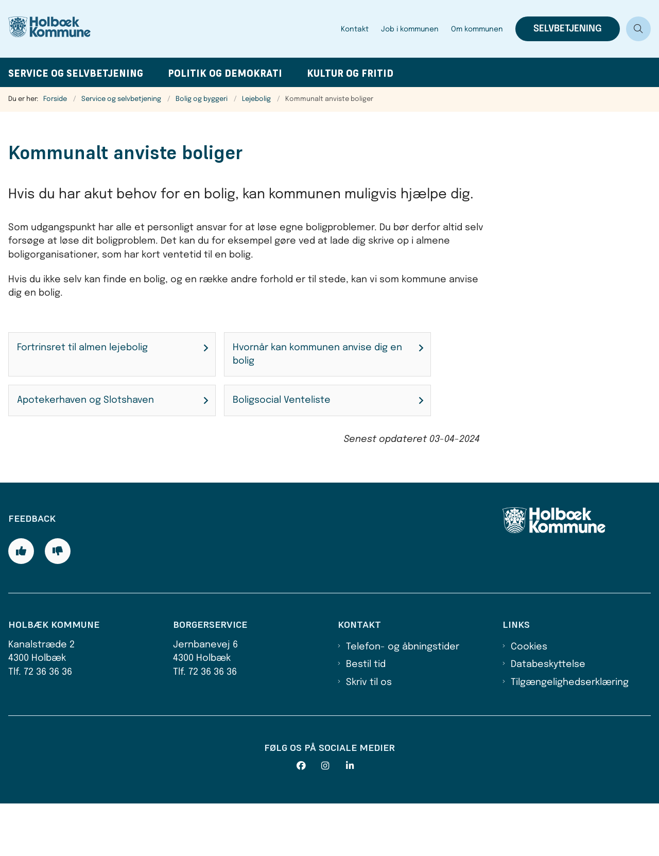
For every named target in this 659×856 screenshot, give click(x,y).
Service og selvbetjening (75, 73)
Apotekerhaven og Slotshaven (85, 400)
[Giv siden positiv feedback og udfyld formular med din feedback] (21, 604)
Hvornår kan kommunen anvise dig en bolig (317, 354)
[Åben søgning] (638, 28)
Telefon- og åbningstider (402, 699)
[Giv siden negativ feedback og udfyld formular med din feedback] (58, 604)
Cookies (529, 699)
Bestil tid (366, 717)
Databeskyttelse (548, 717)
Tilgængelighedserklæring (570, 735)
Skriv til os (369, 735)
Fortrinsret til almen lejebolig (82, 347)
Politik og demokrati (225, 73)
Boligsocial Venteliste (282, 400)
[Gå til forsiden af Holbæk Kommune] (61, 28)
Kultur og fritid (350, 73)
